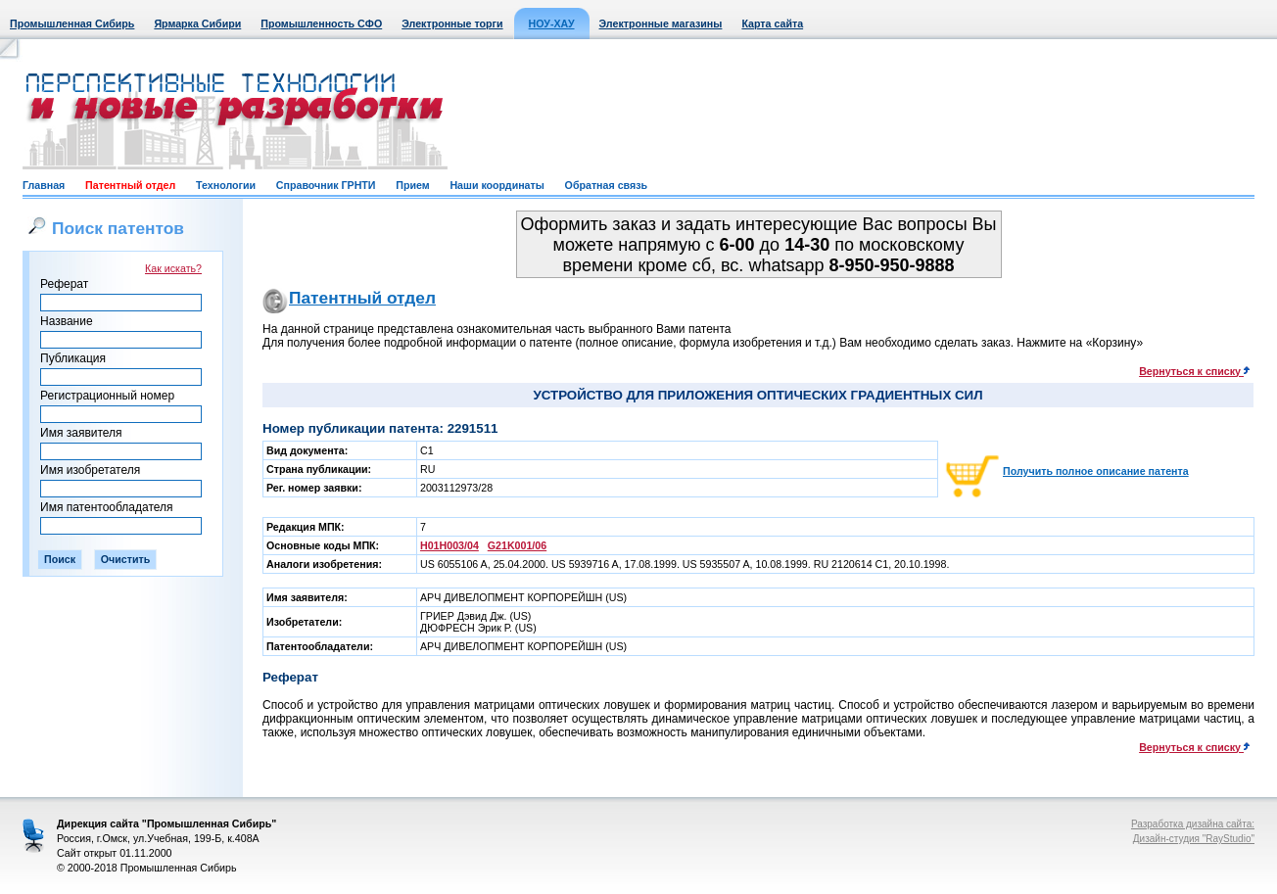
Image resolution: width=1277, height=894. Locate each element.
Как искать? (173, 268)
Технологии (226, 185)
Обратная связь (606, 185)
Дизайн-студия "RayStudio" (1193, 838)
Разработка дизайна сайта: (1192, 824)
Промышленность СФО (321, 23)
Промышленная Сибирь (72, 23)
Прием (412, 185)
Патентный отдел (130, 185)
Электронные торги (452, 23)
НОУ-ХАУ (552, 23)
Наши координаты (496, 185)
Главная (44, 185)
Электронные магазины (661, 23)
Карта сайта (772, 23)
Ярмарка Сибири (197, 23)
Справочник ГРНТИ (326, 185)
